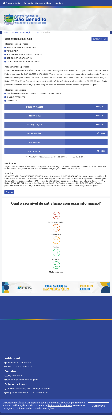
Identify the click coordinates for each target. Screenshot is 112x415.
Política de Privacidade (60, 405)
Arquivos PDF (99, 39)
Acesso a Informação (21, 32)
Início (6, 32)
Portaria (37, 32)
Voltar (9, 192)
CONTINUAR (98, 405)
